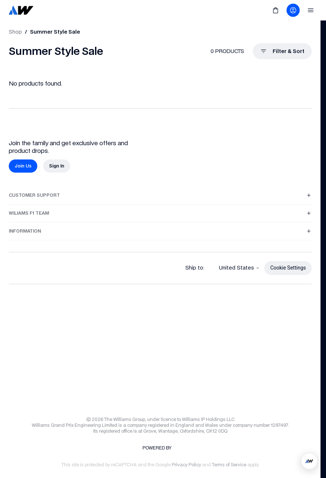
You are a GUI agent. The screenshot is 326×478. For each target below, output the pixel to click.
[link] (21, 10)
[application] (309, 461)
